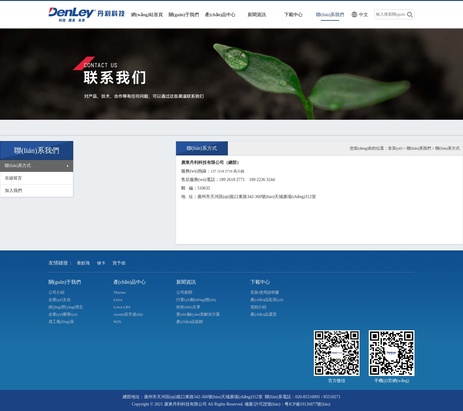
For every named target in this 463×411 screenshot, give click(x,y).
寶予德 (119, 263)
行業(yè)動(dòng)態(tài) (196, 299)
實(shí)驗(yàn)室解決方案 (198, 314)
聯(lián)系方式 (18, 165)
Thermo (119, 292)
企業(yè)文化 (59, 299)
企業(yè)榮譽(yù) (62, 314)
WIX (117, 321)
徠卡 (101, 263)
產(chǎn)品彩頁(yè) (266, 299)
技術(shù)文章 (188, 307)
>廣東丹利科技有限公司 (88, 14)
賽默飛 (83, 263)
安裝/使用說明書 (264, 292)
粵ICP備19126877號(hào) (307, 404)
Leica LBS (122, 307)
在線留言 (13, 178)
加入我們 (13, 190)
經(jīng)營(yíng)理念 (65, 307)
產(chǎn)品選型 (263, 314)
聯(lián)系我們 (419, 148)
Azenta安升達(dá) (128, 314)
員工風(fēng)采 (61, 321)
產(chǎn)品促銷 (189, 321)
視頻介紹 (258, 307)
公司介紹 (56, 292)
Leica (117, 299)
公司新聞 (184, 292)
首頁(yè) (395, 148)
